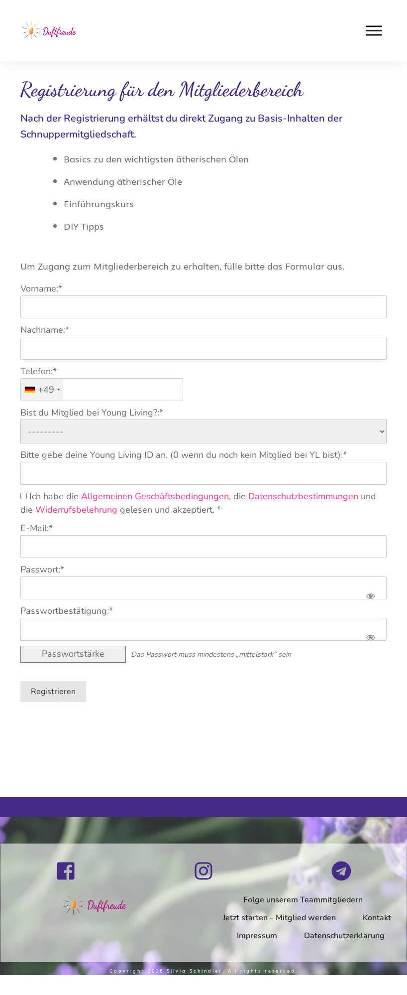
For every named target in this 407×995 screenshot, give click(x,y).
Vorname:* (41, 288)
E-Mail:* (36, 528)
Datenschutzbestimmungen (303, 496)
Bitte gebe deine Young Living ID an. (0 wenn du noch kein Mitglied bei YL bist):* (183, 455)
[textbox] (101, 389)
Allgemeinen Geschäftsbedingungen (155, 496)
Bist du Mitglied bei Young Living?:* (91, 413)
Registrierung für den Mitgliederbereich (162, 89)
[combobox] (42, 390)
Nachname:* (44, 330)
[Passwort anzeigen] (370, 595)
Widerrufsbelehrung (76, 510)
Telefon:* (38, 371)
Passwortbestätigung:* (66, 611)
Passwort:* (42, 569)
